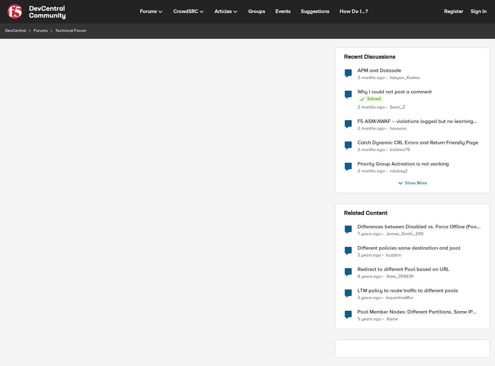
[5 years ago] (369, 319)
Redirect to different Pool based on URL (403, 269)
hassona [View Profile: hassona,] (398, 128)
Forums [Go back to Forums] (41, 30)
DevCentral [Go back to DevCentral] (15, 30)
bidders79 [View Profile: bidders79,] (400, 149)
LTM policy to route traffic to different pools (408, 291)
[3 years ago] (369, 255)
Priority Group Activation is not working (403, 164)
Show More (412, 183)
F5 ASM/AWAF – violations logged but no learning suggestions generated (415, 121)
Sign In (478, 11)
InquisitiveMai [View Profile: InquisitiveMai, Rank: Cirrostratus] (399, 297)
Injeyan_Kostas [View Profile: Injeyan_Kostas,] (405, 77)
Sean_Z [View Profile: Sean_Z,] (397, 107)
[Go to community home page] (36, 11)
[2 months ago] (371, 77)
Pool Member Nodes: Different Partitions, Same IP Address (415, 312)
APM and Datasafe (379, 70)
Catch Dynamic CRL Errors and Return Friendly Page (418, 143)
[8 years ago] (369, 276)
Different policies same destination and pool (409, 248)
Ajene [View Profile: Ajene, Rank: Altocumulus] (392, 319)
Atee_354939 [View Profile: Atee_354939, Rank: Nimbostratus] (400, 276)
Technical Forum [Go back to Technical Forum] (70, 30)
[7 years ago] (369, 234)
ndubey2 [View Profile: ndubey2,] (399, 171)
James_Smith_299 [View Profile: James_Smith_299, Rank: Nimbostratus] (405, 234)
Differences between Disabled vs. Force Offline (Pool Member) (418, 227)
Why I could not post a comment (395, 92)
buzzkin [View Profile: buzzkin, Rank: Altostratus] (393, 255)
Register (453, 11)
